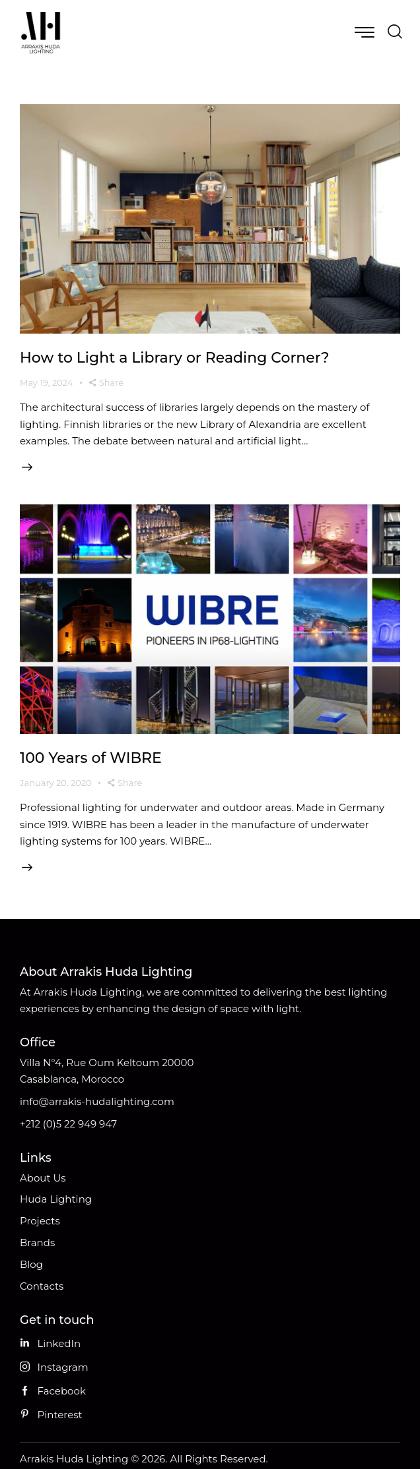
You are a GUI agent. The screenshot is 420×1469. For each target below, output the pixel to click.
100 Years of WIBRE (91, 758)
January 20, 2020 (56, 782)
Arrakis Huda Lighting (74, 1459)
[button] (106, 383)
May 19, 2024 (46, 382)
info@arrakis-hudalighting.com (97, 1101)
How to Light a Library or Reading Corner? (175, 358)
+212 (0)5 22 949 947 (68, 1124)
